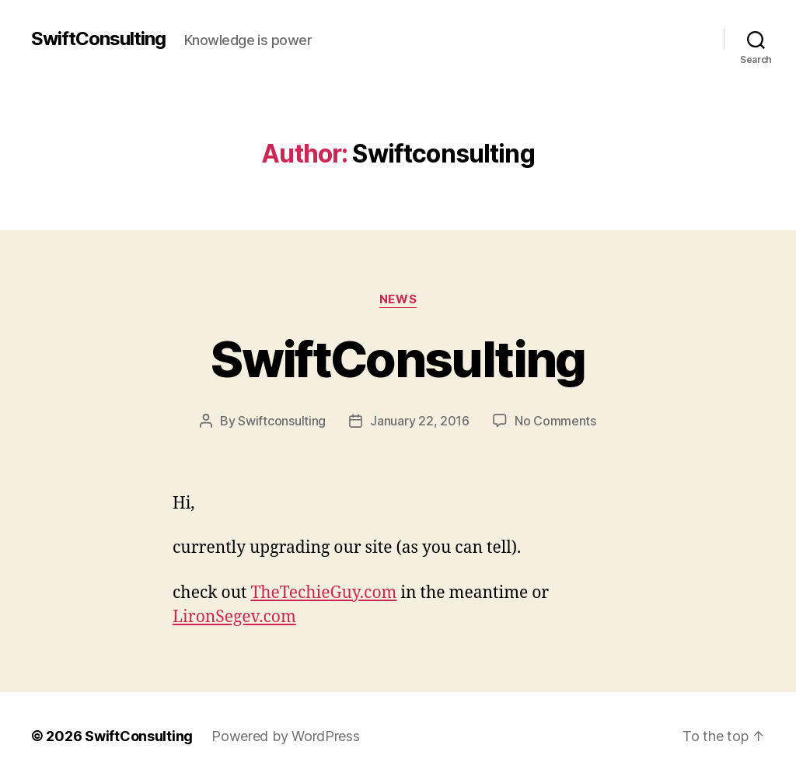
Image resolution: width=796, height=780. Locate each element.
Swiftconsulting (282, 420)
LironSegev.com (234, 617)
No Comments (555, 420)
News (398, 299)
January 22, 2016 (420, 420)
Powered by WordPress (285, 736)
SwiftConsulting (98, 39)
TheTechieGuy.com (323, 592)
